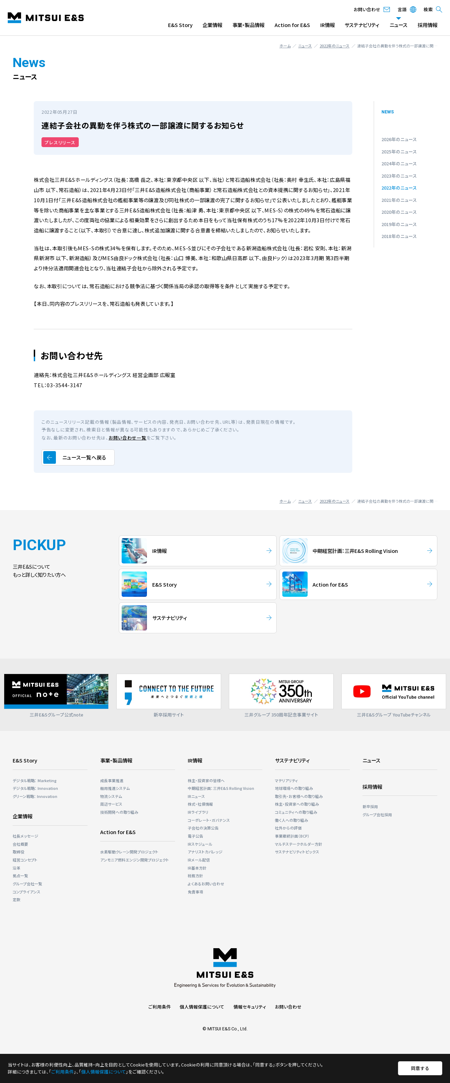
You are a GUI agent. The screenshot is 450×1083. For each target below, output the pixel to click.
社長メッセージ (25, 836)
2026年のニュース (399, 139)
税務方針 (195, 875)
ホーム (285, 45)
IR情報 (327, 24)
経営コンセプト (25, 860)
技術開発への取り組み (119, 812)
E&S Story (180, 24)
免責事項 (195, 891)
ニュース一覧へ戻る (84, 457)
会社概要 (20, 844)
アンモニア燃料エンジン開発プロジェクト (134, 860)
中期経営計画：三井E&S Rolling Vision (221, 788)
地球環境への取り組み (294, 788)
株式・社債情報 (200, 804)
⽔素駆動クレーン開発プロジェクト (129, 851)
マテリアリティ (286, 780)
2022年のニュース (334, 45)
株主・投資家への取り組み (297, 804)
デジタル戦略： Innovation (35, 788)
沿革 (16, 868)
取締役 (18, 851)
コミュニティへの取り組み (296, 812)
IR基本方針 (197, 868)
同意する (420, 1068)
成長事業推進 (111, 780)
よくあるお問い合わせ (206, 883)
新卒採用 (370, 806)
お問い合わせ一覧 (128, 437)
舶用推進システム (115, 788)
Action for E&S (292, 24)
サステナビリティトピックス (297, 851)
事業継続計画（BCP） (292, 836)
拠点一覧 (20, 875)
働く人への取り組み (291, 820)
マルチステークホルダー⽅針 (298, 844)
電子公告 (195, 836)
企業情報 (212, 24)
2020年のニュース (399, 212)
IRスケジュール (200, 844)
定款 (16, 899)
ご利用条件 (159, 1006)
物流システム (111, 796)
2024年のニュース (399, 163)
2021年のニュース (399, 200)
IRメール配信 (199, 860)
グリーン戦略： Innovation (35, 796)
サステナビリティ (362, 24)
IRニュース (196, 796)
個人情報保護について (202, 1006)
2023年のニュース (399, 175)
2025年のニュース (399, 151)
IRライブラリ (198, 812)
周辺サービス (111, 804)
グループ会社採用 (377, 814)
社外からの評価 (288, 828)
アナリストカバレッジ (205, 851)
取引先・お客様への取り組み (299, 796)
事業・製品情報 (248, 24)
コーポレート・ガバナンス (209, 820)
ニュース (398, 24)
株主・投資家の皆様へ (206, 780)
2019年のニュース (399, 224)
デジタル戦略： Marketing (35, 780)
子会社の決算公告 (203, 828)
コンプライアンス (26, 891)
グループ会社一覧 (27, 883)
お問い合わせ (288, 1006)
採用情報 (427, 24)
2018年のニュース (399, 236)
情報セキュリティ (249, 1006)
